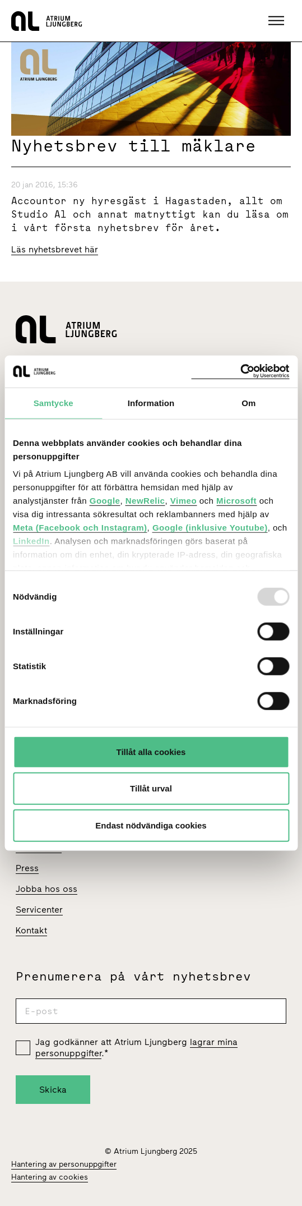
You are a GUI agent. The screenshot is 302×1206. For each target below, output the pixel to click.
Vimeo (183, 500)
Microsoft (236, 500)
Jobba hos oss (46, 888)
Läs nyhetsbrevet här (54, 249)
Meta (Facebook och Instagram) (80, 527)
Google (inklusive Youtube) (210, 527)
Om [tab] (248, 402)
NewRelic (145, 500)
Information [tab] (151, 402)
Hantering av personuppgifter (64, 1164)
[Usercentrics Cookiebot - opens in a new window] (240, 371)
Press (27, 868)
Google (105, 500)
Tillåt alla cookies (151, 751)
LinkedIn (31, 541)
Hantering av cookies (49, 1177)
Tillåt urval (151, 788)
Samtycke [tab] (53, 402)
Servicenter (39, 909)
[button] (277, 21)
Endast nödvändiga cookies (150, 825)
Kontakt (31, 930)
